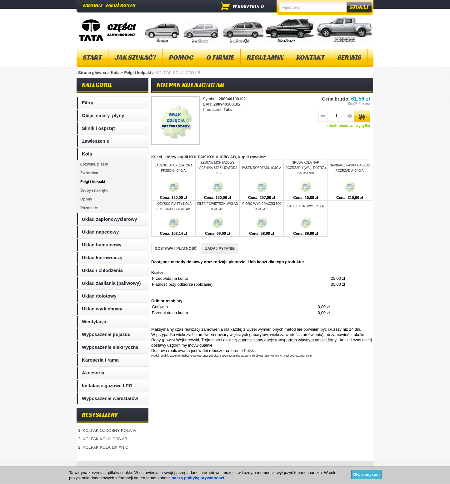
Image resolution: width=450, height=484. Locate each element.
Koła (116, 72)
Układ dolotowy (99, 296)
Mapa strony (92, 468)
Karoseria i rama (100, 360)
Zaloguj (92, 5)
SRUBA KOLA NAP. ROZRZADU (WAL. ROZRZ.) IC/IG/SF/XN (305, 168)
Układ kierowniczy (102, 257)
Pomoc (181, 57)
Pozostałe (89, 208)
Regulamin (265, 57)
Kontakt (310, 57)
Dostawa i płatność (219, 468)
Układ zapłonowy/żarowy (109, 219)
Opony (86, 199)
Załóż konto (121, 5)
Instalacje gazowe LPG (107, 385)
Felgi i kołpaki (138, 72)
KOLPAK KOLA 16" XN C (105, 447)
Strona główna (92, 72)
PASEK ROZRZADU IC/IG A (261, 168)
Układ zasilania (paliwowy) (111, 283)
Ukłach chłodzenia (102, 270)
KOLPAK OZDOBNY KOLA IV (109, 430)
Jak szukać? (135, 57)
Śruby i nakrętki (94, 190)
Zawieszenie (95, 141)
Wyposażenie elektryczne (110, 347)
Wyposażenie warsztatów (110, 398)
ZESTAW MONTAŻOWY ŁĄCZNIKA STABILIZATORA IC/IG (217, 168)
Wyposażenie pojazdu (106, 334)
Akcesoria (93, 372)
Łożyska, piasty (94, 164)
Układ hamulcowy (102, 244)
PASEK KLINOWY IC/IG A (306, 206)
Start (92, 57)
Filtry (87, 102)
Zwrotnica (89, 173)
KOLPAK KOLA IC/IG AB (104, 439)
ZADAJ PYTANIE (219, 248)
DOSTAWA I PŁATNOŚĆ (176, 248)
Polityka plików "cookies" (171, 468)
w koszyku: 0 (248, 6)
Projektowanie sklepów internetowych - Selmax (337, 479)
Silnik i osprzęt (98, 128)
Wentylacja (94, 321)
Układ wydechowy (102, 308)
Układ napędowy (100, 232)
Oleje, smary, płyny (103, 115)
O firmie (220, 57)
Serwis (349, 57)
